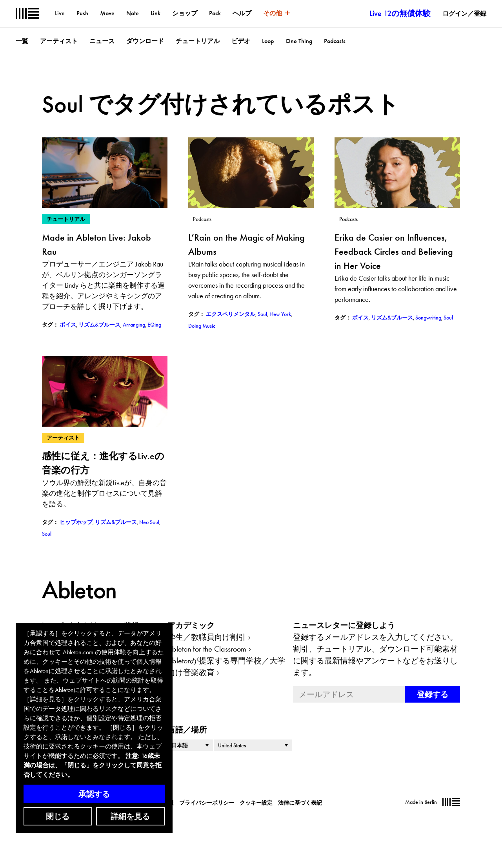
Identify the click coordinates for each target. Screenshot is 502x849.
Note (132, 13)
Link (155, 13)
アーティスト (59, 41)
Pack (215, 13)
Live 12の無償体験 (400, 13)
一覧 (22, 41)
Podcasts (335, 41)
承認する (94, 794)
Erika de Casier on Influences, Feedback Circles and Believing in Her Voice (394, 251)
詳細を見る (130, 816)
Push (82, 13)
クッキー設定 (256, 802)
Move (107, 13)
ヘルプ (242, 13)
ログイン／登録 (464, 13)
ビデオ (240, 41)
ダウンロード (145, 41)
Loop (268, 41)
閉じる (57, 816)
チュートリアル (198, 41)
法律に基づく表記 (300, 802)
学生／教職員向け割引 (206, 637)
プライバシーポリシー (206, 802)
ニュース (102, 41)
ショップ (184, 13)
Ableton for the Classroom (206, 649)
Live (60, 13)
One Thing (299, 41)
